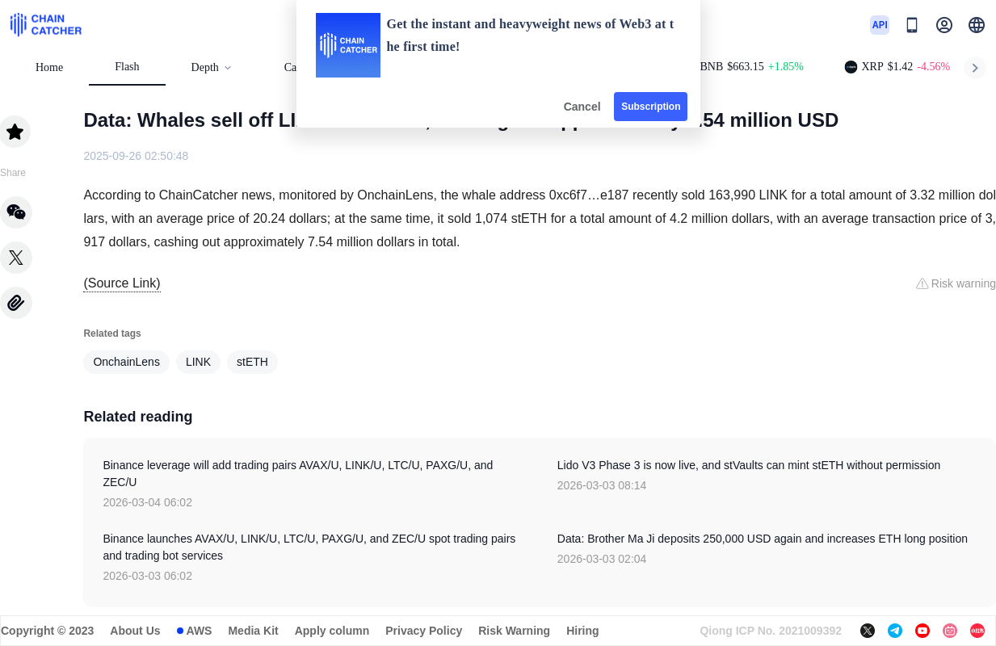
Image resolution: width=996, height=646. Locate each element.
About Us (135, 630)
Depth (212, 67)
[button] (976, 25)
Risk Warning (514, 630)
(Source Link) (121, 283)
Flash (127, 67)
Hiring (582, 630)
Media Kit (253, 630)
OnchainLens (126, 361)
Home (49, 67)
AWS (199, 630)
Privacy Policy (423, 630)
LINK (198, 361)
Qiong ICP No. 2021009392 (771, 630)
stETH (252, 361)
